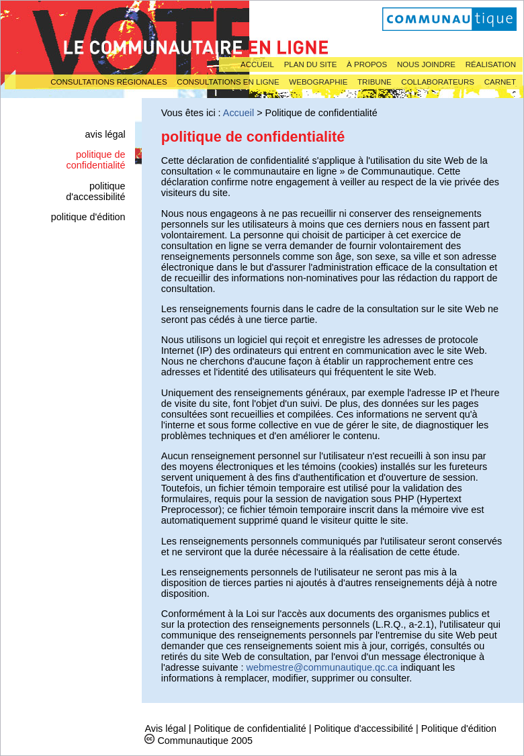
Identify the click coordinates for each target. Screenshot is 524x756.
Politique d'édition (88, 216)
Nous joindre (426, 64)
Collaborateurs (437, 82)
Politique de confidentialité (249, 728)
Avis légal (105, 134)
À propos (367, 64)
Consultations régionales (108, 82)
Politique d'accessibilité (95, 191)
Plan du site (310, 64)
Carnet (500, 82)
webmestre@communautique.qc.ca (322, 667)
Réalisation (491, 64)
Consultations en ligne (228, 82)
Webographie (318, 82)
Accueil (257, 64)
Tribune (374, 82)
